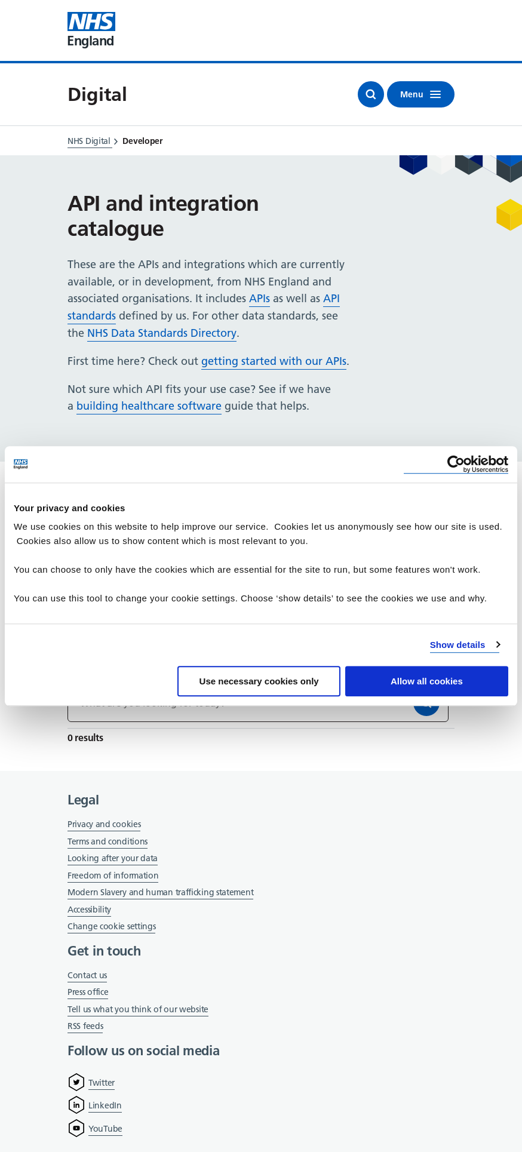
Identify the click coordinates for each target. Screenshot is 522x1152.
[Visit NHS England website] (91, 30)
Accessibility (89, 909)
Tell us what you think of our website (137, 1009)
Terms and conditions (107, 841)
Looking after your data (112, 858)
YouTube (105, 1128)
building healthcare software (149, 406)
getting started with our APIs (273, 361)
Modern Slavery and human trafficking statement (160, 893)
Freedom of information (112, 875)
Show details (458, 645)
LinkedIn (105, 1105)
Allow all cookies (427, 681)
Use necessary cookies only (259, 681)
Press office (87, 993)
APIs (259, 298)
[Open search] (371, 94)
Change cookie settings (111, 927)
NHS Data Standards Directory (162, 333)
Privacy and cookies (103, 824)
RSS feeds (85, 1026)
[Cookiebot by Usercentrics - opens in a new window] (456, 464)
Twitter (101, 1082)
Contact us (87, 975)
